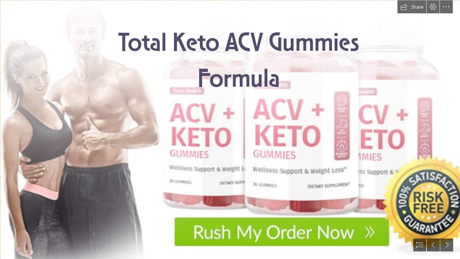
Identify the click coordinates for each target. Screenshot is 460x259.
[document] (230, 129)
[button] (411, 6)
